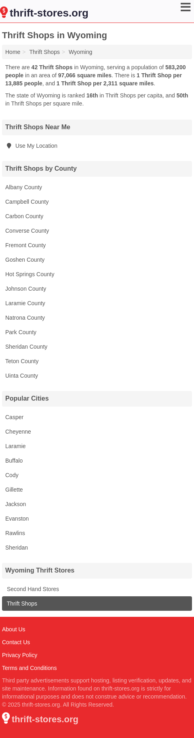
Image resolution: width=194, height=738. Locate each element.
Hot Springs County (29, 274)
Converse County (27, 230)
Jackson (15, 504)
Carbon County (24, 216)
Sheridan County (26, 346)
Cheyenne (18, 431)
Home (12, 52)
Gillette (14, 489)
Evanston (17, 518)
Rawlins (15, 533)
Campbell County (26, 201)
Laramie (15, 446)
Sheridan (16, 547)
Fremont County (25, 245)
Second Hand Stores (32, 589)
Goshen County (24, 259)
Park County (20, 332)
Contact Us (16, 642)
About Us (13, 629)
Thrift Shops (21, 603)
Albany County (23, 187)
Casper (14, 417)
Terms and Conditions (29, 668)
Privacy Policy (19, 655)
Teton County (22, 361)
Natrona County (25, 317)
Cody (12, 475)
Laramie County (25, 303)
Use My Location (31, 146)
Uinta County (21, 375)
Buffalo (14, 460)
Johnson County (25, 288)
